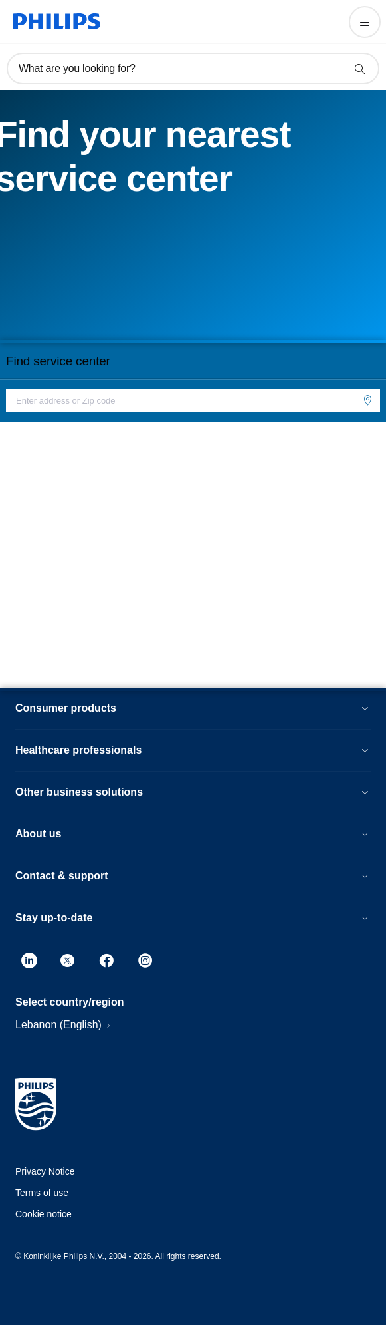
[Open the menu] (365, 22)
